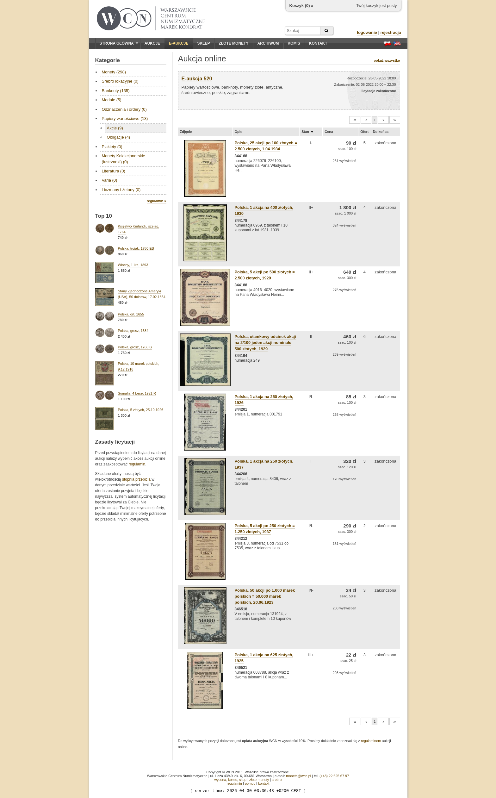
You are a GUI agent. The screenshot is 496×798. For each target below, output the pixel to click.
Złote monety (233, 43)
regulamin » (156, 201)
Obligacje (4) (118, 137)
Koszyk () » (301, 5)
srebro (277, 780)
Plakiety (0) (112, 146)
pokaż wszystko (387, 60)
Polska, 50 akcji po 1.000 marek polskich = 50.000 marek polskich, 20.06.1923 (265, 596)
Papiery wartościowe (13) (125, 118)
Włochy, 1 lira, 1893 (133, 265)
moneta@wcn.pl (298, 776)
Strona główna (119, 43)
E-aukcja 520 (197, 78)
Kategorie (107, 60)
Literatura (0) (113, 171)
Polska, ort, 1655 (131, 314)
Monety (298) (114, 72)
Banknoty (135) (116, 90)
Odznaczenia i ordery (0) (124, 109)
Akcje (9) (115, 128)
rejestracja (390, 32)
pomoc (250, 783)
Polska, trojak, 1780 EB (136, 248)
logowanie (367, 32)
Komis (294, 43)
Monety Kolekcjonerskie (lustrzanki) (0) (123, 158)
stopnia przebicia (136, 479)
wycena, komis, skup (230, 780)
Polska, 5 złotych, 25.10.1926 (141, 410)
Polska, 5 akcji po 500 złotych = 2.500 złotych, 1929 (265, 275)
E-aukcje (178, 43)
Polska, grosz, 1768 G (135, 347)
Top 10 (103, 216)
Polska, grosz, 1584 (133, 331)
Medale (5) (111, 99)
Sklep (203, 43)
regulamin (137, 464)
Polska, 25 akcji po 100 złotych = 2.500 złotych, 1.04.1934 (266, 145)
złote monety (259, 780)
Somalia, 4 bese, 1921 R (137, 393)
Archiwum (268, 43)
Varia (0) (109, 180)
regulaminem (371, 741)
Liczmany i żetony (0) (121, 189)
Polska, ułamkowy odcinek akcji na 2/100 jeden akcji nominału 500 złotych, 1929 (265, 342)
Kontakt (318, 43)
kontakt (263, 783)
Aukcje (152, 43)
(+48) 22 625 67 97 (334, 776)
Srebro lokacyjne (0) (120, 81)
